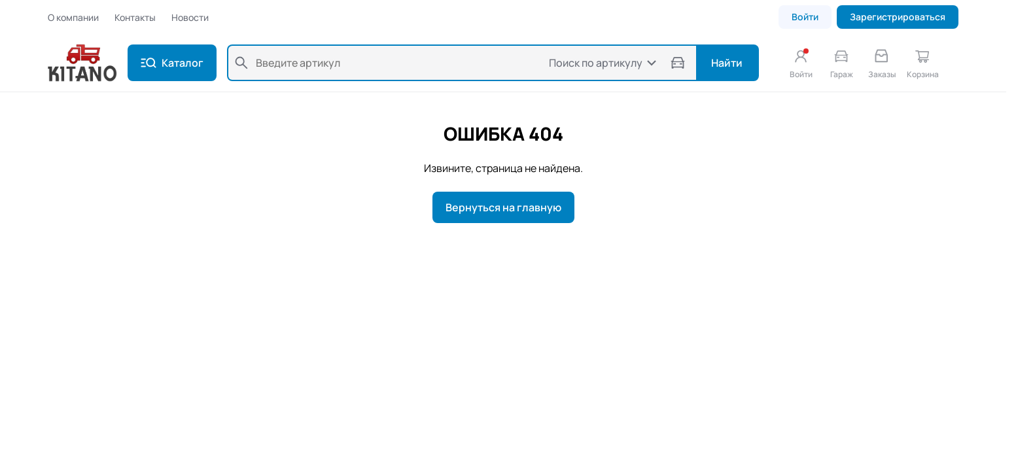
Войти (805, 16)
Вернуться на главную (503, 207)
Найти (727, 63)
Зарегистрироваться (897, 16)
